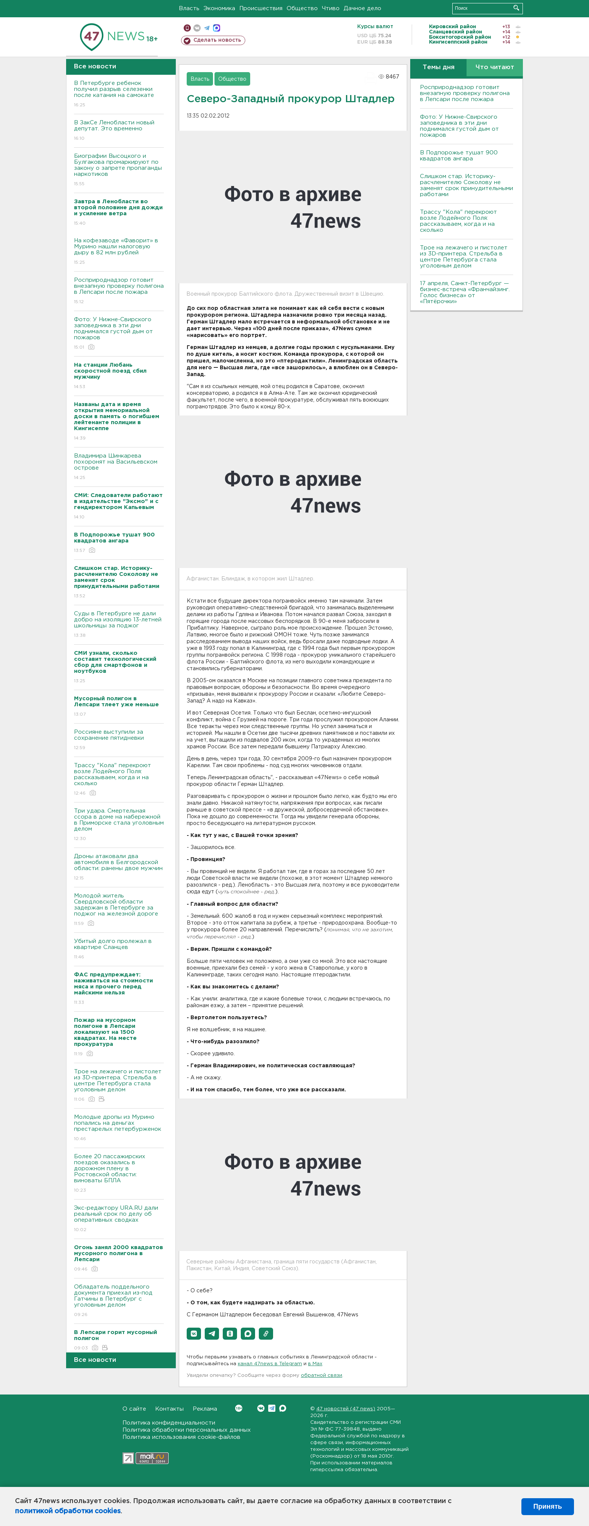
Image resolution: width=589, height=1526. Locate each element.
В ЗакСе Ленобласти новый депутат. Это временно (119, 131)
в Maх (315, 1364)
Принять (547, 1506)
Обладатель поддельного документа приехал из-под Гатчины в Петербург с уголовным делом (119, 1301)
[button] (194, 1334)
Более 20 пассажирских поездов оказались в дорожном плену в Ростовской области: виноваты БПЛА (119, 1174)
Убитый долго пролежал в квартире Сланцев (119, 949)
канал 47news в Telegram (270, 1364)
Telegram (271, 1408)
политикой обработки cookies (68, 1511)
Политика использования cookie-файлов (181, 1437)
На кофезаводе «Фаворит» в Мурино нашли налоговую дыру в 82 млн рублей (119, 252)
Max (282, 1408)
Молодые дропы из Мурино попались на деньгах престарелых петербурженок (119, 1128)
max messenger (216, 28)
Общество (302, 8)
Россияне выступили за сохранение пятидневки (119, 740)
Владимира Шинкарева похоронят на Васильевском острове (119, 467)
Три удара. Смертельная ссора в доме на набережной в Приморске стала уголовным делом (119, 825)
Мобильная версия (187, 28)
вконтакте (197, 28)
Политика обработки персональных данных (186, 1430)
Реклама (205, 1409)
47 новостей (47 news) (345, 1409)
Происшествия (260, 8)
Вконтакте (238, 1408)
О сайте (134, 1409)
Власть (189, 8)
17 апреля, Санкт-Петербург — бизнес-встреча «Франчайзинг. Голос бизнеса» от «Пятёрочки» (465, 292)
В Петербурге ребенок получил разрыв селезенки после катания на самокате (119, 94)
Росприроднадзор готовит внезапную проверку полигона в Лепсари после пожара (119, 291)
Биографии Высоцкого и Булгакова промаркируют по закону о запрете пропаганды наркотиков (119, 170)
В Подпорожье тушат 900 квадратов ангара (459, 155)
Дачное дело (362, 8)
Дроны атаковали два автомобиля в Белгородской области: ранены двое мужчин (119, 867)
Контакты (169, 1409)
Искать (516, 8)
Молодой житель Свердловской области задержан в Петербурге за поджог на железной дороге (119, 910)
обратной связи (321, 1375)
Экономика (219, 8)
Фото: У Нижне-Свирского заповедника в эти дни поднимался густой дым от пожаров (119, 334)
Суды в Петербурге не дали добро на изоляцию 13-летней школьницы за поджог (119, 625)
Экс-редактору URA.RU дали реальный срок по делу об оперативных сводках (119, 1219)
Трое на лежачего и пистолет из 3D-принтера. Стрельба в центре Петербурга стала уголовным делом (119, 1086)
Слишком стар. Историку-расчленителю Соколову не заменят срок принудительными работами (466, 185)
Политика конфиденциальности (168, 1422)
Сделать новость (217, 40)
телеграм (206, 28)
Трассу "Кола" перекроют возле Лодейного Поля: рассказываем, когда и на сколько (119, 779)
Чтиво (331, 8)
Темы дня (439, 67)
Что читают (495, 67)
